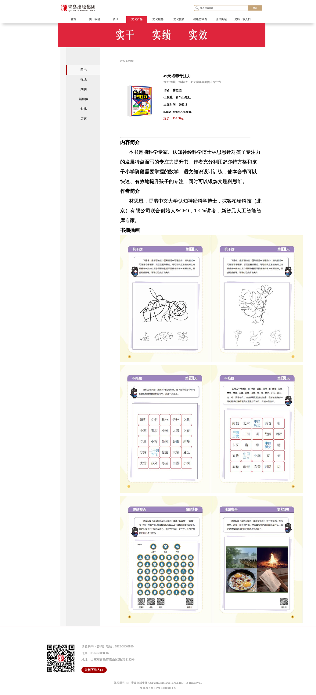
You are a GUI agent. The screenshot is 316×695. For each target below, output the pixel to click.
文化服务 (158, 19)
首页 (73, 19)
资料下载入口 (242, 19)
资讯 (115, 19)
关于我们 (94, 19)
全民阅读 (221, 19)
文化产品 (136, 19)
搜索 (255, 7)
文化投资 (179, 19)
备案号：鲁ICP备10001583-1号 (158, 688)
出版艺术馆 (200, 19)
